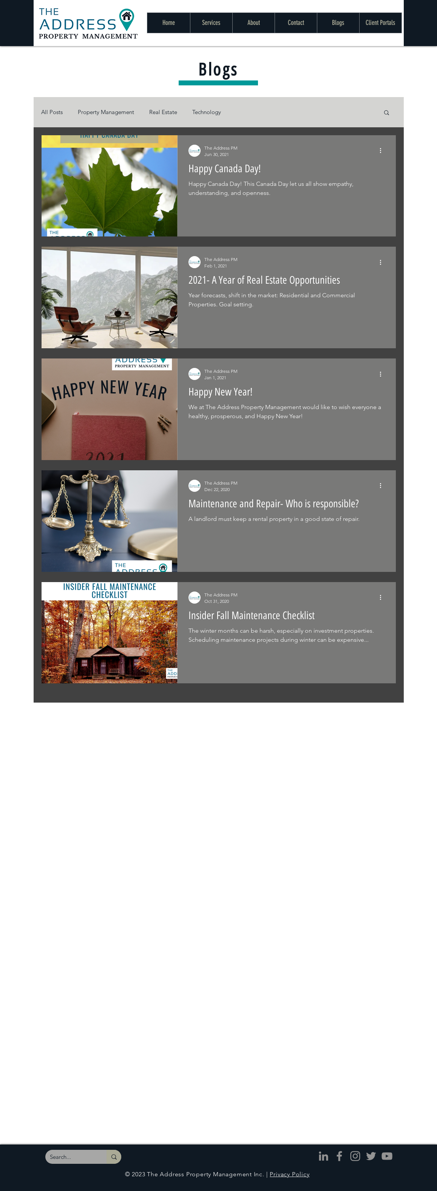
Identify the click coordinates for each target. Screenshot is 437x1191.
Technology (206, 112)
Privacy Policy (289, 1174)
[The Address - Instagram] (355, 1156)
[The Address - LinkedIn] (323, 1156)
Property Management (106, 112)
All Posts (52, 112)
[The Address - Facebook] (339, 1156)
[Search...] (70, 1157)
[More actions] (383, 150)
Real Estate (163, 112)
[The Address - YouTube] (387, 1156)
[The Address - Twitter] (371, 1156)
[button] (386, 113)
